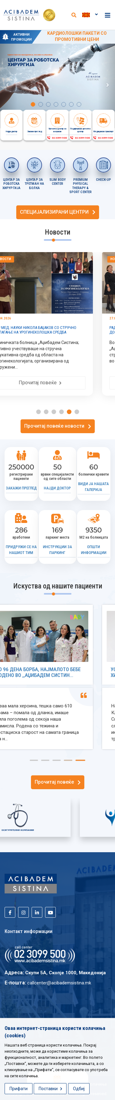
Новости (21, 259)
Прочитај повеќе (57, 383)
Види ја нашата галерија (93, 486)
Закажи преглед (21, 488)
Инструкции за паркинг (57, 549)
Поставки (50, 1088)
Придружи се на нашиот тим (21, 549)
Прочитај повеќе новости (57, 426)
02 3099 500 (57, 138)
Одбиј (79, 1088)
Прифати (19, 1088)
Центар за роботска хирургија (11, 184)
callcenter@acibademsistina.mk (59, 983)
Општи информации (93, 549)
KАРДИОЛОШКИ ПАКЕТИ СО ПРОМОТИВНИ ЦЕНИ (77, 36)
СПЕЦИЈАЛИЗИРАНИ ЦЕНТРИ (57, 212)
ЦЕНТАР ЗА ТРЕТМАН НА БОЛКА (34, 184)
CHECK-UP (103, 180)
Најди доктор (57, 488)
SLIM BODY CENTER (57, 182)
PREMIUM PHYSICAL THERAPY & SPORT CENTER (80, 186)
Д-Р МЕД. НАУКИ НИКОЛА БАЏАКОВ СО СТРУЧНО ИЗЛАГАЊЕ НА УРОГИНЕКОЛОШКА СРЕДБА (53, 330)
